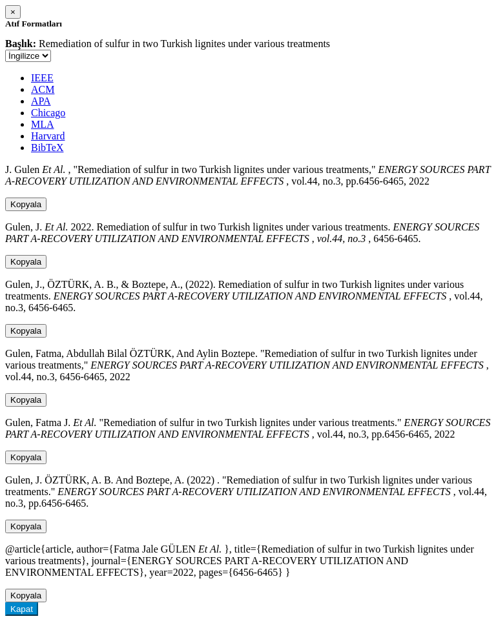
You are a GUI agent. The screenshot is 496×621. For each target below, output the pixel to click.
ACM (42, 89)
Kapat (21, 609)
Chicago (48, 112)
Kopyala (25, 204)
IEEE (42, 77)
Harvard (48, 135)
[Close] (13, 12)
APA (41, 101)
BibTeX (47, 147)
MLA (42, 124)
